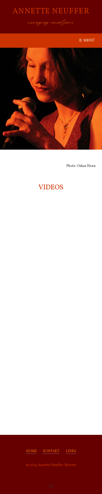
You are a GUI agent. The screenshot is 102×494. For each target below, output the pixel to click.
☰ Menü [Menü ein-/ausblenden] (87, 40)
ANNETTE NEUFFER (51, 11)
